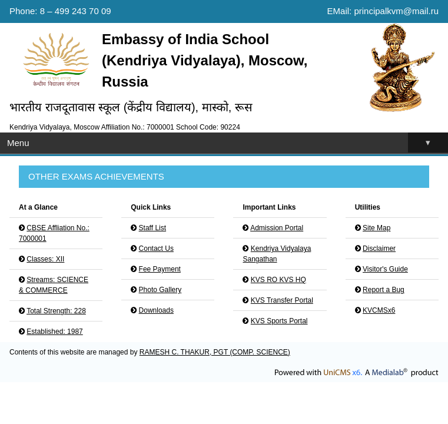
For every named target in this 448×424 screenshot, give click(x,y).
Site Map (376, 228)
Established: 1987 (54, 331)
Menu (227, 142)
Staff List (152, 228)
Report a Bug (383, 290)
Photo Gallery (160, 290)
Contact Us (156, 248)
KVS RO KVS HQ (278, 280)
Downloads (156, 310)
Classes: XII (45, 259)
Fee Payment (160, 269)
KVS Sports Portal (279, 321)
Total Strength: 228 (56, 311)
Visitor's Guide (385, 269)
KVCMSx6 (379, 310)
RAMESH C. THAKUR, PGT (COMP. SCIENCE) (215, 352)
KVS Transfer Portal (282, 300)
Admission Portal (276, 228)
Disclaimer (379, 248)
